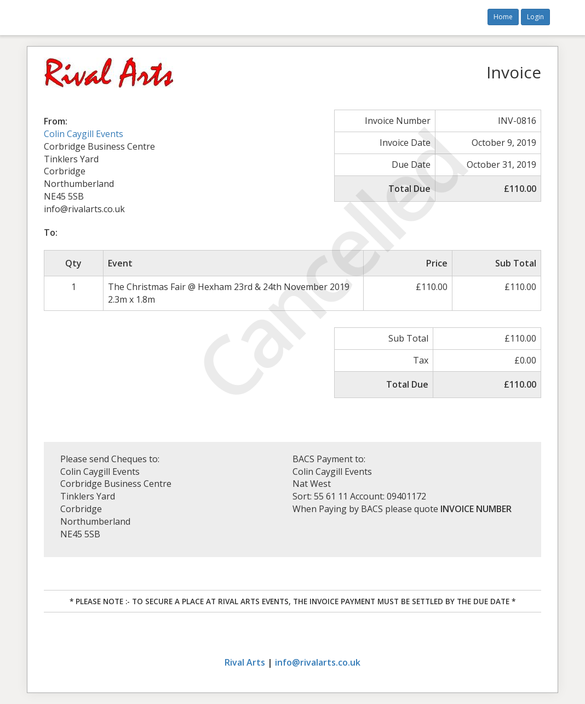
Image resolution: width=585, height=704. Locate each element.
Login (535, 16)
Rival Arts (245, 662)
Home (503, 16)
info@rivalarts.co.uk (317, 662)
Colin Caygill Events (83, 134)
